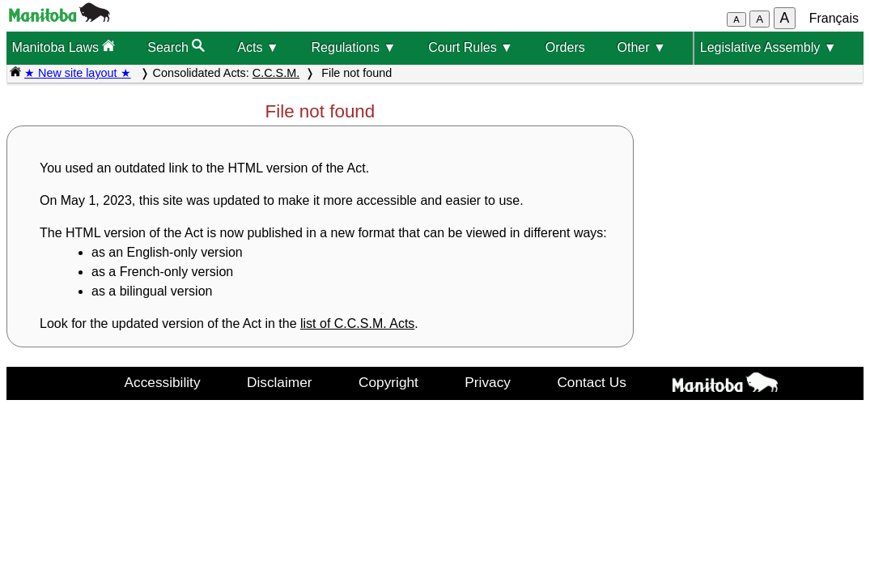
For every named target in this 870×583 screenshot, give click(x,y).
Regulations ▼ (354, 47)
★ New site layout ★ (77, 72)
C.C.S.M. (276, 72)
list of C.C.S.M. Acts (357, 323)
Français (834, 18)
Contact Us (591, 382)
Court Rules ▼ (470, 47)
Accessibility (163, 382)
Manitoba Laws (63, 46)
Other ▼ (641, 47)
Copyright (388, 382)
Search (176, 46)
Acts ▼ (257, 47)
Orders (565, 47)
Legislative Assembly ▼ (768, 47)
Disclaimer (279, 382)
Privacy (488, 382)
